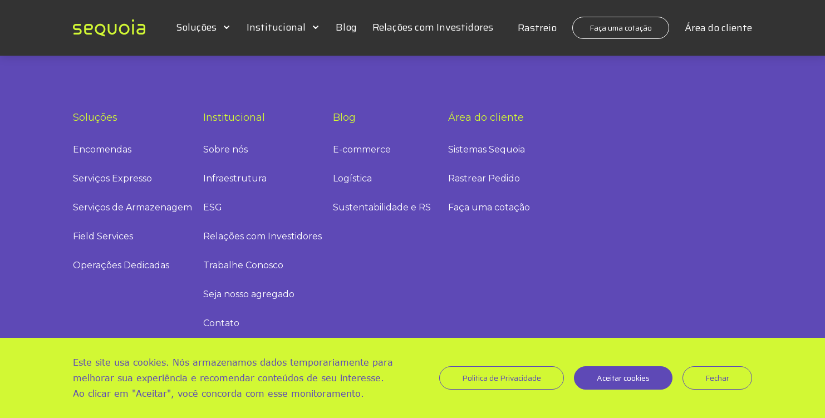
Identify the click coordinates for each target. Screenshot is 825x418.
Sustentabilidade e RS (382, 207)
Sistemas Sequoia (486, 149)
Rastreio (537, 28)
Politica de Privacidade (501, 378)
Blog (346, 27)
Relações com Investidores (432, 27)
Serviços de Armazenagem (132, 207)
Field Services (103, 236)
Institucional (276, 27)
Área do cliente (718, 28)
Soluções (196, 27)
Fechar (717, 378)
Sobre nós (225, 149)
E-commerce (362, 149)
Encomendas (102, 149)
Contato (221, 323)
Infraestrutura (235, 178)
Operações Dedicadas (121, 265)
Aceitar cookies (623, 378)
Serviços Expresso (112, 178)
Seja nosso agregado (248, 294)
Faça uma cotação (621, 28)
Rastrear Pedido (484, 178)
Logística (352, 178)
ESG (212, 207)
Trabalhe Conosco (243, 265)
